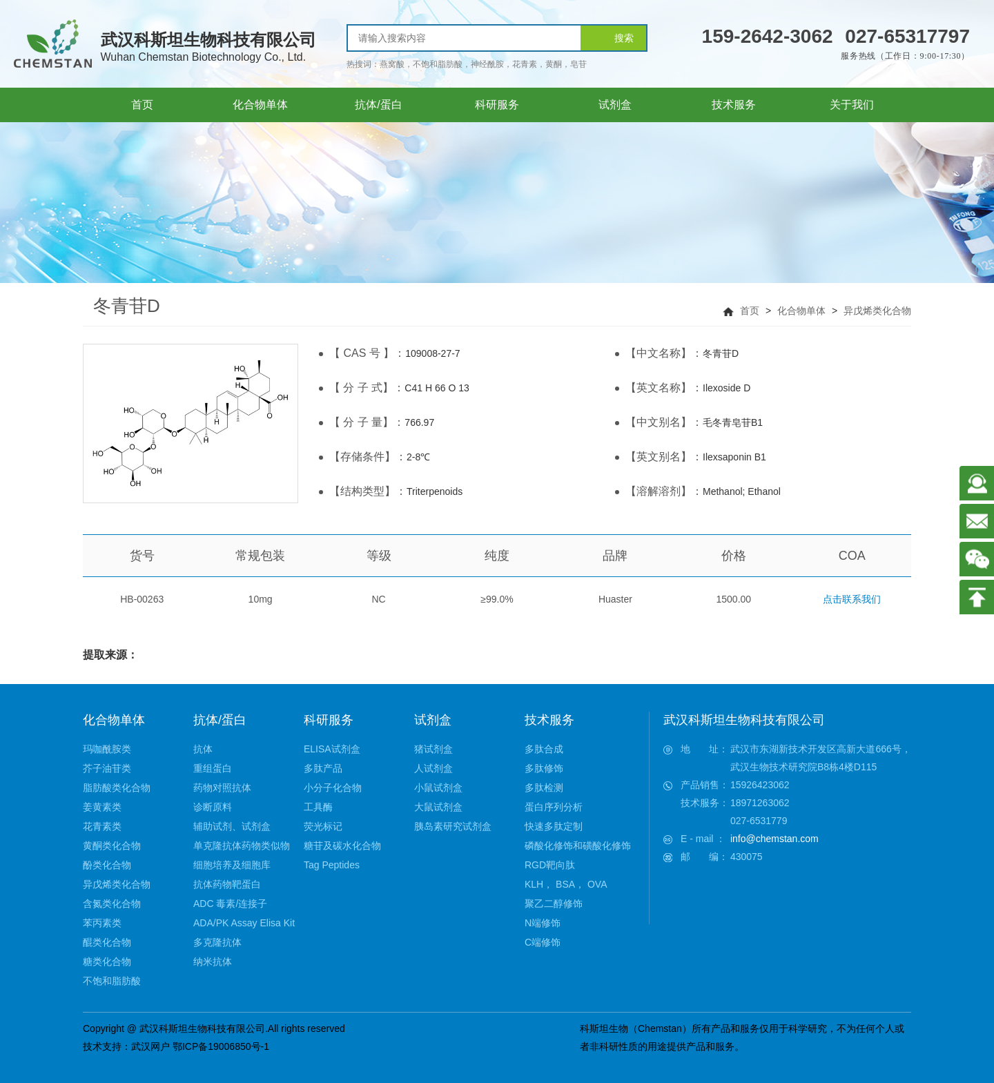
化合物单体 (801, 310)
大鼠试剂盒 (438, 806)
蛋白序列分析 (554, 806)
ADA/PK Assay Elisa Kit (244, 922)
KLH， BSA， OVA (566, 884)
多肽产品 (323, 768)
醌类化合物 (107, 942)
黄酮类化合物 (112, 845)
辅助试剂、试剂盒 (232, 826)
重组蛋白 (212, 768)
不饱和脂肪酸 (112, 980)
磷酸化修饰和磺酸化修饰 (578, 845)
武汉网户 (150, 1046)
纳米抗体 (212, 961)
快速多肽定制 (554, 826)
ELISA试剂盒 (332, 748)
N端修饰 (543, 922)
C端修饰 (543, 942)
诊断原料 (212, 806)
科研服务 (328, 720)
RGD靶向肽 (550, 864)
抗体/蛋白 (219, 720)
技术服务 (549, 720)
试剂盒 (432, 720)
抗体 (203, 748)
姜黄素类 (102, 806)
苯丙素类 (102, 922)
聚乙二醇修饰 (554, 903)
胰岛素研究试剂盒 (452, 826)
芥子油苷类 (107, 768)
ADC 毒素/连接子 (230, 903)
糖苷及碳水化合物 (342, 845)
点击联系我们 (852, 599)
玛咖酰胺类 (107, 748)
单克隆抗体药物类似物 (241, 845)
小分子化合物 (333, 787)
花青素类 (102, 826)
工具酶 (318, 806)
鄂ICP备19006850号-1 (221, 1046)
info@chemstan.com (774, 838)
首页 (749, 310)
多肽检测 (544, 787)
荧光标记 (323, 826)
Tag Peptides (332, 864)
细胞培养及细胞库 (232, 864)
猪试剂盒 (433, 748)
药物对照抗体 (222, 787)
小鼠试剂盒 (438, 787)
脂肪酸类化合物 (116, 787)
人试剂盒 (433, 768)
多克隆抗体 (217, 942)
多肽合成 (544, 748)
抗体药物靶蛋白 (227, 884)
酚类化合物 (107, 864)
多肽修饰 (544, 768)
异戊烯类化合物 (877, 310)
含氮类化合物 (112, 903)
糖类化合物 (107, 961)
